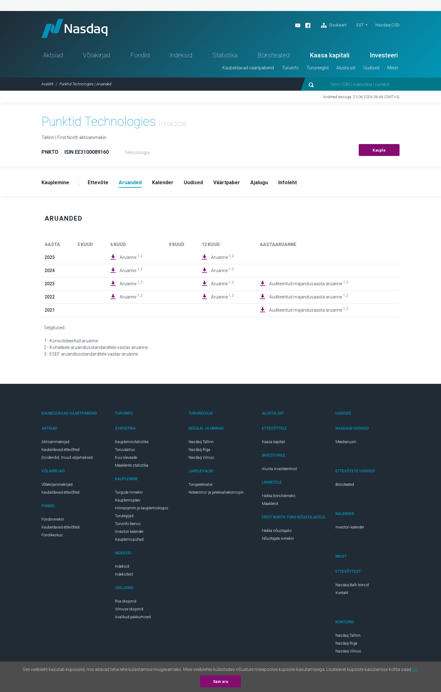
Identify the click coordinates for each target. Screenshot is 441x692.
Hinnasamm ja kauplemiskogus (141, 508)
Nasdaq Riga (199, 450)
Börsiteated (274, 55)
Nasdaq (74, 28)
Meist (392, 67)
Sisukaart (333, 25)
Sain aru (220, 681)
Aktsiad (53, 55)
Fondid (140, 55)
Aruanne (131, 257)
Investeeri (384, 55)
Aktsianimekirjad (55, 442)
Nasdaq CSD (387, 25)
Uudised (371, 67)
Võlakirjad (96, 55)
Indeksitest (124, 574)
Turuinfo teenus (128, 524)
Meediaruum (345, 442)
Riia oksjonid (125, 601)
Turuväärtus (125, 450)
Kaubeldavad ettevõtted (60, 450)
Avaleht (47, 84)
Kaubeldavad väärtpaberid (248, 67)
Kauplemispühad (129, 539)
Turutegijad (124, 516)
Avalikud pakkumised (133, 617)
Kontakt (341, 593)
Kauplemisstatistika (132, 442)
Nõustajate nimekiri (278, 538)
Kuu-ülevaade (126, 457)
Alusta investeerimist (279, 469)
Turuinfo (290, 67)
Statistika (224, 55)
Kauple (379, 150)
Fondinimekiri (52, 519)
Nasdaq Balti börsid (352, 585)
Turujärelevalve (200, 484)
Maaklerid (270, 504)
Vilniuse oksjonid (129, 609)
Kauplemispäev (127, 500)
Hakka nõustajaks (277, 530)
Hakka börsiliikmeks (279, 496)
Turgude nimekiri (129, 492)
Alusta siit (346, 67)
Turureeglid (318, 67)
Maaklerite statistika (131, 465)
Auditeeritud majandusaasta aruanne (308, 283)
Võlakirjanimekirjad (57, 484)
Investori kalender (129, 531)
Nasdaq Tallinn (201, 442)
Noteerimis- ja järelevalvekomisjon (216, 492)
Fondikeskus (52, 535)
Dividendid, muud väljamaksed (67, 457)
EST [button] (360, 25)
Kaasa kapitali (330, 55)
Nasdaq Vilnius (201, 457)
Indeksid (181, 55)
